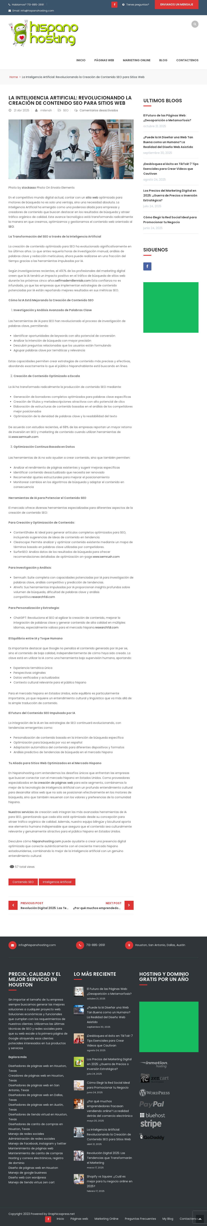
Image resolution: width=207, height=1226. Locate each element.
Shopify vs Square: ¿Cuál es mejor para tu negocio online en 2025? (109, 1181)
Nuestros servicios (21, 812)
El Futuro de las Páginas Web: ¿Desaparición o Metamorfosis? (167, 117)
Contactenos (187, 60)
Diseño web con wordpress (27, 1177)
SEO (66, 110)
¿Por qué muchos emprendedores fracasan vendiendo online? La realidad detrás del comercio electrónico (103, 905)
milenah (46, 110)
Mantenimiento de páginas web (30, 1148)
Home (14, 77)
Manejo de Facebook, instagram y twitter (37, 1144)
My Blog (168, 1219)
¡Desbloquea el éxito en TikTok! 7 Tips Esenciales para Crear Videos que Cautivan (171, 169)
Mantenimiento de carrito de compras (35, 1153)
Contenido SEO (23, 882)
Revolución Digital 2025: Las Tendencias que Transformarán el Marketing (46, 905)
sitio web (92, 197)
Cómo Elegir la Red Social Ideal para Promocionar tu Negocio (170, 219)
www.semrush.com (25, 437)
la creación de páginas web (53, 783)
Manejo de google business (27, 1173)
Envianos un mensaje (176, 4)
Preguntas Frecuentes (140, 1219)
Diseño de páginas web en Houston (33, 1168)
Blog (163, 60)
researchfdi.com (43, 597)
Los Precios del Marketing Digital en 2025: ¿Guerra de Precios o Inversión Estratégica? (170, 195)
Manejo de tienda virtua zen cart (31, 1182)
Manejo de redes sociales (26, 1134)
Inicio (81, 60)
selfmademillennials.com (73, 281)
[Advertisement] (172, 309)
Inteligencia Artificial (57, 882)
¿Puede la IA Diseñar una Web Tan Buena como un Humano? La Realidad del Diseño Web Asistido (168, 142)
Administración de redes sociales (31, 1139)
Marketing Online (136, 60)
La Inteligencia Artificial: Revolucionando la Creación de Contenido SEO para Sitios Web (109, 1134)
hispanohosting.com (46, 841)
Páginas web (104, 60)
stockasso (29, 188)
